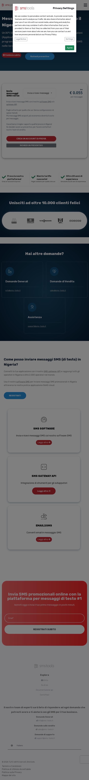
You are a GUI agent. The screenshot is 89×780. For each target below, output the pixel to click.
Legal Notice (21, 39)
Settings (69, 39)
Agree (70, 47)
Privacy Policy (50, 34)
